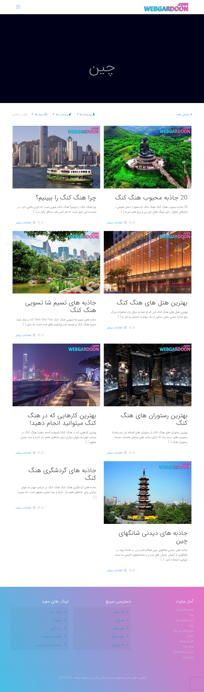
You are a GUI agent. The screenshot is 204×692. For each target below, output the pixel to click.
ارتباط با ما (56, 612)
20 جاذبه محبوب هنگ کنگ (151, 198)
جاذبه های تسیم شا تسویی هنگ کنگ (60, 306)
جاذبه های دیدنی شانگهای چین (153, 537)
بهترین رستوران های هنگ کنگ (154, 419)
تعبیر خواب (118, 628)
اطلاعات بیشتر (115, 222)
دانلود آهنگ (117, 636)
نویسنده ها (86, 114)
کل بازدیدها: (186, 641)
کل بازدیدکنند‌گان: (183, 652)
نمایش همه (184, 114)
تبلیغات (58, 620)
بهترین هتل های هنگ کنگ (152, 303)
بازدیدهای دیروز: (183, 620)
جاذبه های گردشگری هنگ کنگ (62, 474)
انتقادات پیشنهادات (51, 636)
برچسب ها (61, 114)
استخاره (120, 620)
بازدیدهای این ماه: (182, 631)
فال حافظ (119, 612)
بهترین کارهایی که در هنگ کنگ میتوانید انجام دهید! (62, 419)
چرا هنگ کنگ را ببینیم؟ (66, 198)
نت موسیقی (117, 645)
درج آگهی (56, 628)
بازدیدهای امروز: (184, 609)
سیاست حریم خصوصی (49, 645)
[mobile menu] (18, 7)
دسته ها (39, 114)
